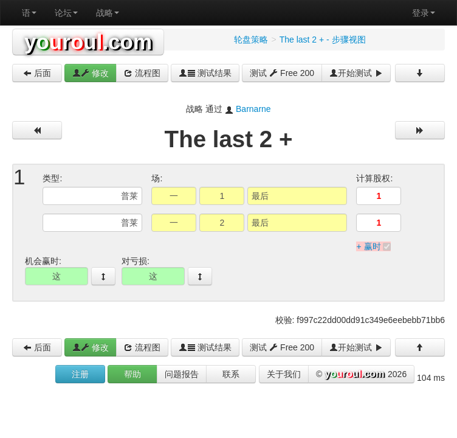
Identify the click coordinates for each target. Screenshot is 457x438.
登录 (423, 13)
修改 (90, 73)
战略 (107, 13)
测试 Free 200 (282, 73)
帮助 (132, 374)
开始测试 (356, 73)
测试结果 (205, 73)
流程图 (142, 73)
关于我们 (284, 374)
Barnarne (253, 109)
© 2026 (361, 374)
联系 (230, 374)
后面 (37, 73)
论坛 (66, 13)
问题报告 (182, 374)
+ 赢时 (368, 246)
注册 (80, 374)
